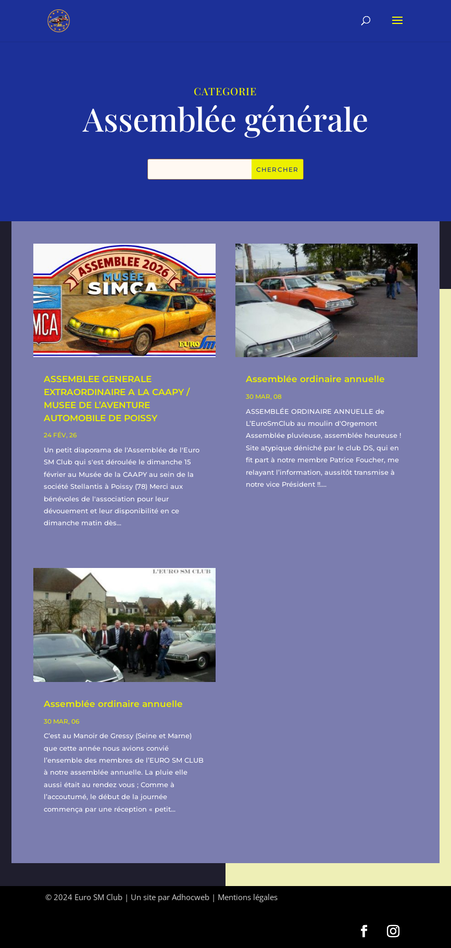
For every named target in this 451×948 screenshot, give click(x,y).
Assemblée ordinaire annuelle (113, 704)
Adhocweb (190, 897)
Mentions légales (248, 897)
